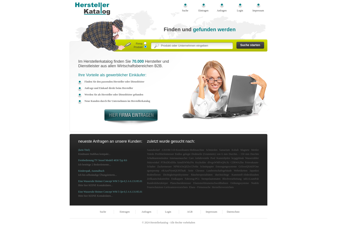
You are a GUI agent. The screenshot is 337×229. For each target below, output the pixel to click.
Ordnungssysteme (239, 183)
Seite (190, 170)
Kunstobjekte (223, 158)
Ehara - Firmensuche (200, 187)
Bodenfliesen (154, 174)
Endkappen (177, 178)
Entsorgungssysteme (226, 166)
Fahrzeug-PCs (192, 178)
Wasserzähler (252, 158)
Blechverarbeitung (232, 178)
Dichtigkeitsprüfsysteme (175, 174)
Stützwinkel (153, 162)
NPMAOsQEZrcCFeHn (185, 166)
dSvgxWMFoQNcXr (218, 162)
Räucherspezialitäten (202, 174)
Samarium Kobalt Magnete (234, 149)
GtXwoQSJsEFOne (249, 166)
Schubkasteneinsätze (157, 158)
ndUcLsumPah (251, 178)
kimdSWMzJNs (186, 162)
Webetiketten (240, 170)
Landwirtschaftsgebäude (219, 170)
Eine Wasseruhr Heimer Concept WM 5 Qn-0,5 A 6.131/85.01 (110, 181)
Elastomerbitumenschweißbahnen (210, 183)
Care (191, 158)
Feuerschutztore (155, 187)
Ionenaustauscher (178, 158)
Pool (212, 158)
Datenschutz (233, 211)
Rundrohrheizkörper (157, 183)
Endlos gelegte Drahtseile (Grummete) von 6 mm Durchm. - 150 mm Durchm (217, 154)
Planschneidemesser (180, 183)
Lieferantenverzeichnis (176, 187)
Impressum (258, 10)
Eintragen (203, 10)
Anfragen (222, 10)
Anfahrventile (202, 158)
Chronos (200, 170)
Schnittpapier (207, 166)
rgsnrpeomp (153, 170)
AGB (189, 211)
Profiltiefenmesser (164, 154)
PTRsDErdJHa (168, 162)
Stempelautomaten (211, 178)
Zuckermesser (164, 166)
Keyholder (200, 162)
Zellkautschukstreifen (158, 178)
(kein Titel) (84, 149)
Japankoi (254, 170)
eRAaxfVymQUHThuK (173, 170)
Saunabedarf (153, 149)
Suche (185, 10)
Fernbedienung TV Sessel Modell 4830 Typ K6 (102, 160)
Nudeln (255, 183)
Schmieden (211, 149)
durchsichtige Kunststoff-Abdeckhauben (237, 174)
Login (240, 10)
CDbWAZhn (237, 162)
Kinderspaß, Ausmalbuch (91, 170)
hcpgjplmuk (237, 158)
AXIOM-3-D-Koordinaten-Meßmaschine (183, 149)
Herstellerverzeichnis (223, 187)
